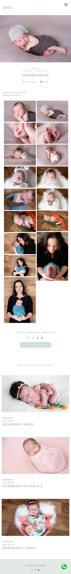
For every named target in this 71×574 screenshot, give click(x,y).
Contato (42, 565)
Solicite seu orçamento (35, 345)
